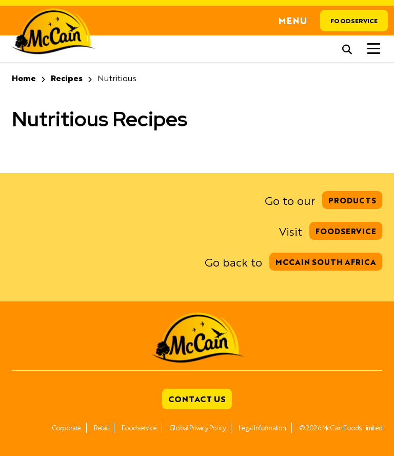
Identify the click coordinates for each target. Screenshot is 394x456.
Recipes (67, 77)
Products (352, 200)
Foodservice (354, 20)
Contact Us (197, 398)
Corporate (66, 427)
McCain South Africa (325, 262)
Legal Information (262, 427)
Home (24, 77)
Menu (293, 20)
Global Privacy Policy (197, 427)
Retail (101, 427)
